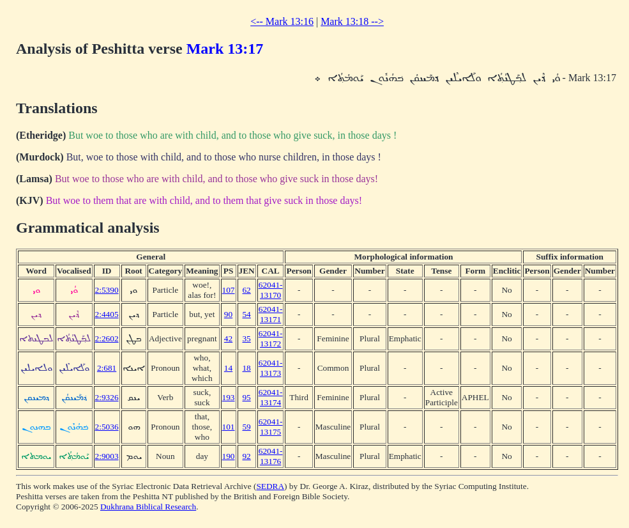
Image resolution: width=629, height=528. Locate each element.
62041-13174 (271, 397)
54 (246, 314)
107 (228, 290)
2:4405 (107, 314)
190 (228, 456)
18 (246, 368)
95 (246, 397)
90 (228, 314)
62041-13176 (271, 456)
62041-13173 (271, 368)
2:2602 (107, 338)
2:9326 (107, 397)
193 (228, 397)
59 (246, 426)
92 (246, 456)
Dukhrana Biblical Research (148, 506)
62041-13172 (271, 338)
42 (228, 338)
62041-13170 (271, 290)
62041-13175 (271, 427)
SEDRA (270, 486)
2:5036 (107, 426)
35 (246, 338)
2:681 (106, 368)
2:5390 (107, 290)
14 (228, 368)
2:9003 (107, 456)
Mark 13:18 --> (352, 21)
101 (228, 426)
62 (246, 290)
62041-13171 (271, 314)
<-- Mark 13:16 (282, 21)
